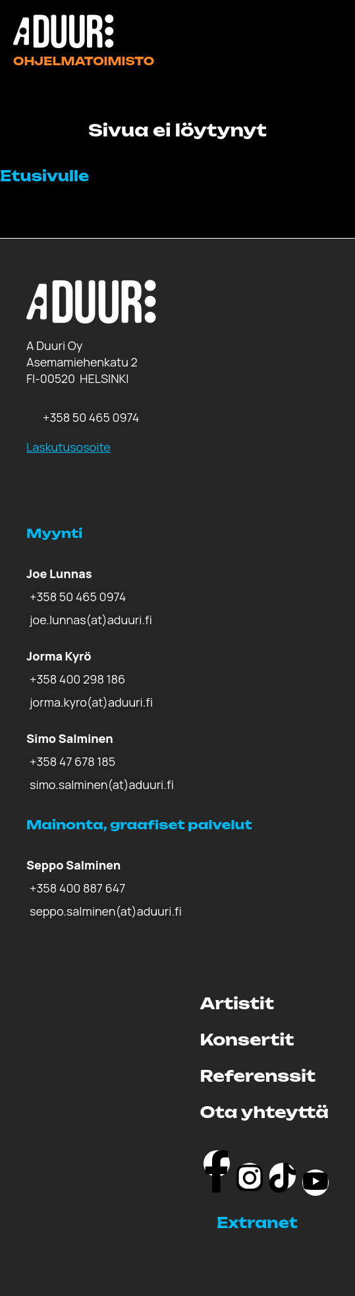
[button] (273, 1223)
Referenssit (258, 1076)
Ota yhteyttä (264, 1112)
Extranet (257, 1222)
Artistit (237, 1003)
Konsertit (247, 1039)
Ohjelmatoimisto (83, 61)
